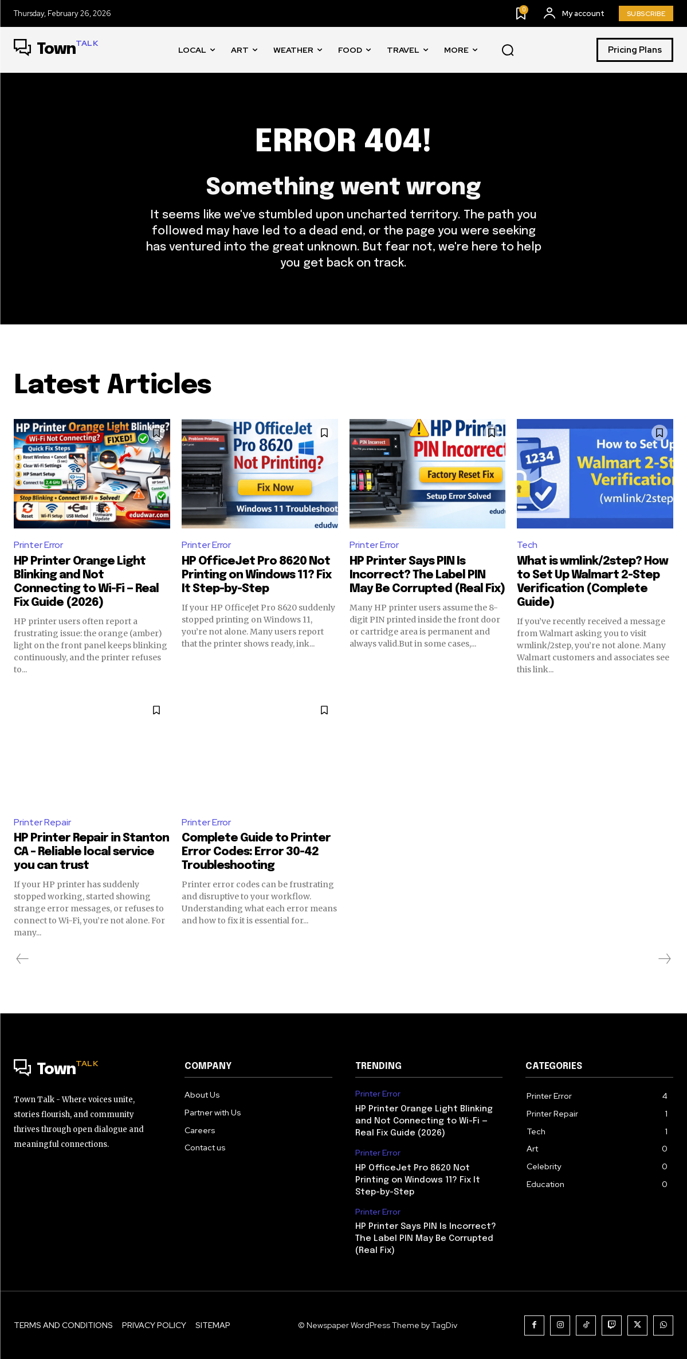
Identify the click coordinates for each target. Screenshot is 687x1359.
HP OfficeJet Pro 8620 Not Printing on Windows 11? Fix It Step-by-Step (256, 575)
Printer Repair (42, 822)
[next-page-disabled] (664, 959)
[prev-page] (23, 959)
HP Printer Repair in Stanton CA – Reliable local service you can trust (91, 852)
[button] (507, 50)
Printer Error (38, 545)
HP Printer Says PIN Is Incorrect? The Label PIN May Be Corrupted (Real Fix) (427, 575)
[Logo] (56, 50)
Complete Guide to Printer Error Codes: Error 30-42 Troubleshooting (256, 852)
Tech (527, 545)
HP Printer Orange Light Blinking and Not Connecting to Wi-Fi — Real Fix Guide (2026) (424, 1121)
